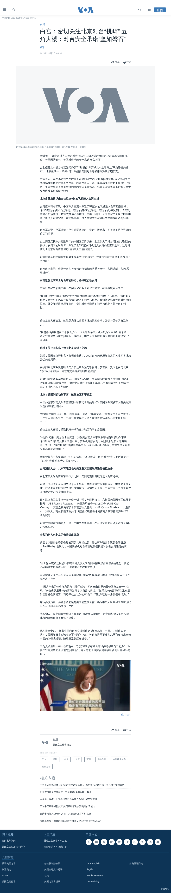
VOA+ (5, 875)
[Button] (115, 62)
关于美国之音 (9, 863)
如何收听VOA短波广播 (55, 846)
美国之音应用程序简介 (13, 846)
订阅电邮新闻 (9, 840)
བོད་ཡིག (90, 869)
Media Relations (95, 875)
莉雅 (42, 47)
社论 (46, 875)
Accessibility (93, 881)
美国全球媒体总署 (53, 869)
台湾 (42, 24)
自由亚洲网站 (136, 863)
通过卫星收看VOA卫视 (55, 840)
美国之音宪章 (9, 881)
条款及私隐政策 (52, 863)
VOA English (93, 863)
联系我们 (6, 869)
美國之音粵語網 (52, 881)
